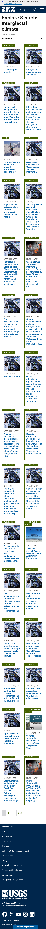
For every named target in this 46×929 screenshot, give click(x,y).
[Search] (35, 9)
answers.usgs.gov (9, 924)
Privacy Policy (8, 841)
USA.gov (5, 861)
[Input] (28, 9)
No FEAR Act (7, 856)
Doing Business (8, 875)
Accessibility (7, 827)
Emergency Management (12, 880)
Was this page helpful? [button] (25, 927)
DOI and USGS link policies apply (16, 851)
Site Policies (7, 837)
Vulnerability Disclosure (12, 865)
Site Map (5, 846)
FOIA (4, 832)
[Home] (8, 11)
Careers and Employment (12, 870)
